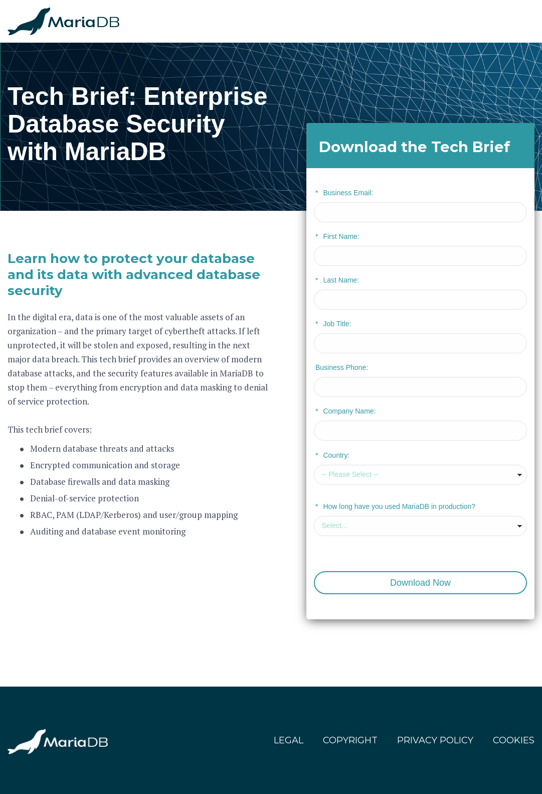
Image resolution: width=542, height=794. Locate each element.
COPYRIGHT (350, 740)
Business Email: (344, 192)
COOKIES (513, 740)
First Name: (337, 236)
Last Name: (337, 280)
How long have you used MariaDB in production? (395, 506)
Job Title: (333, 323)
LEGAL (288, 740)
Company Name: (345, 411)
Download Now (420, 583)
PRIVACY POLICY (435, 740)
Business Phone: (341, 367)
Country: (332, 455)
